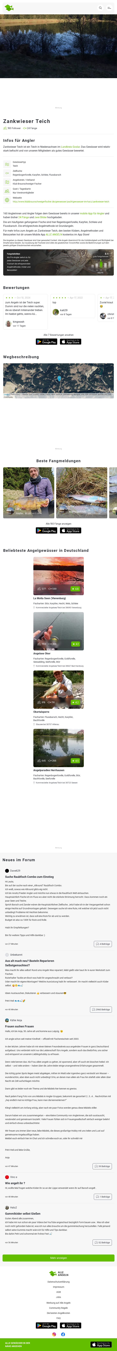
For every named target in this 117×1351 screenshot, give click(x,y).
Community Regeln (58, 1308)
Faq (59, 1318)
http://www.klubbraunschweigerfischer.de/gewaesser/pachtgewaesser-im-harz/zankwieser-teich (61, 201)
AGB (58, 1292)
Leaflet (6, 394)
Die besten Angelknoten (58, 1313)
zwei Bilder (40, 217)
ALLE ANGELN (54, 234)
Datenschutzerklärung (59, 1282)
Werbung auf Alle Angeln (58, 1303)
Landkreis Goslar (70, 146)
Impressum (58, 1287)
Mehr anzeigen (58, 1257)
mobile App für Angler (92, 213)
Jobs (58, 1297)
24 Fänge (23, 217)
